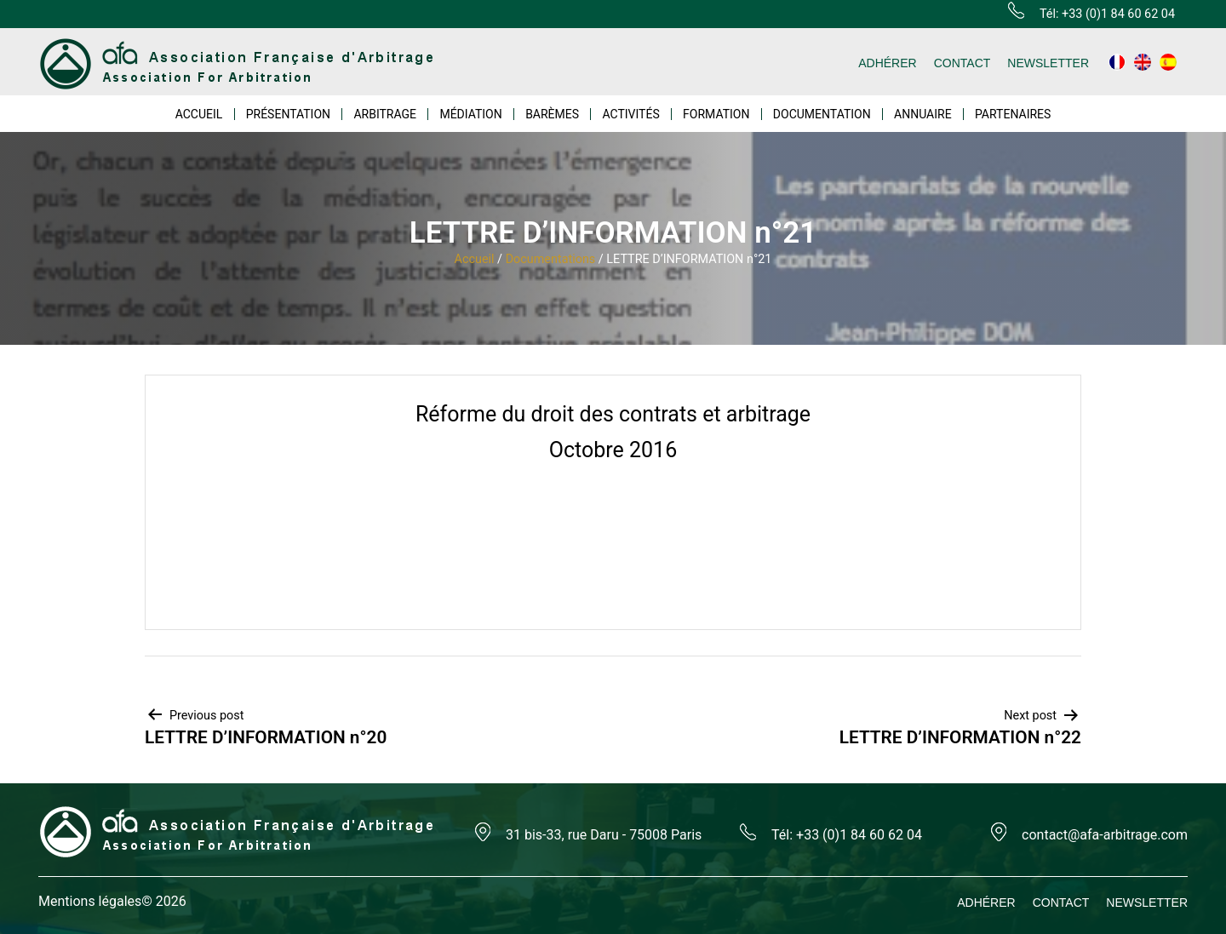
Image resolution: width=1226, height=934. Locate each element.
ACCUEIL (199, 114)
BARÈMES (552, 114)
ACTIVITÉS (630, 114)
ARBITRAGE (384, 114)
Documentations (551, 259)
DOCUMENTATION (822, 114)
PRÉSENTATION (288, 114)
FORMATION (716, 114)
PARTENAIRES (1013, 114)
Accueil (475, 259)
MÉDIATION (470, 114)
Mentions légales (89, 901)
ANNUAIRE (923, 114)
